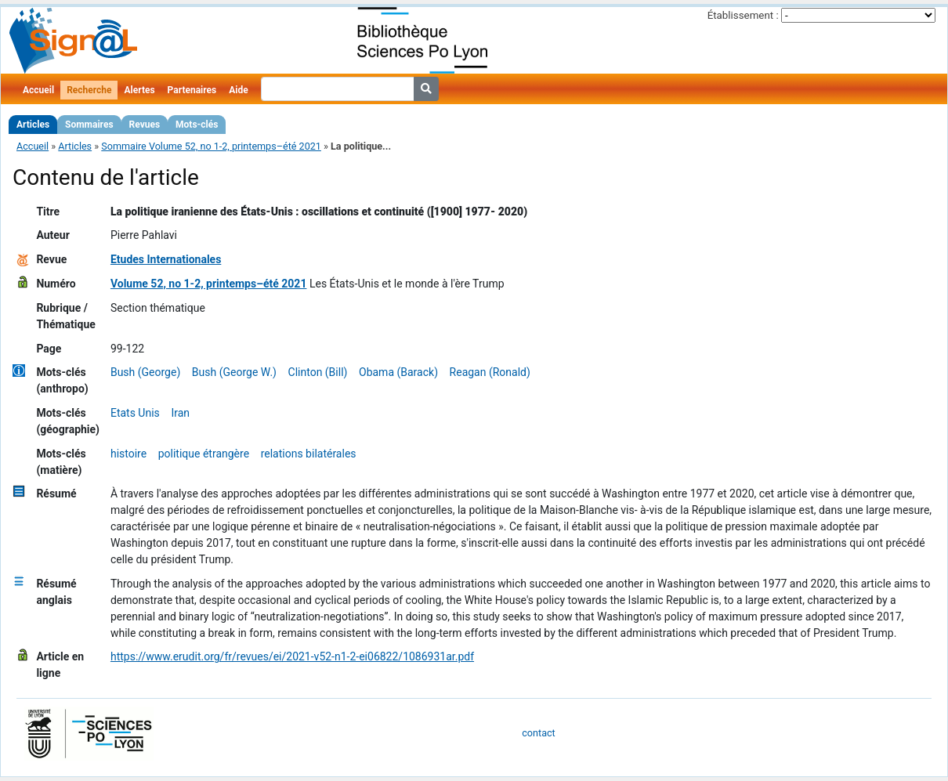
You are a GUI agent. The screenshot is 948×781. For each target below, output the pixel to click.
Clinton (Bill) (318, 372)
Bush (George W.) (234, 372)
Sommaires (89, 124)
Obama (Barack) (398, 372)
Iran (180, 413)
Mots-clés (196, 124)
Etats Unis (135, 413)
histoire (128, 453)
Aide (238, 90)
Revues (145, 124)
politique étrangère (203, 453)
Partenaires (192, 90)
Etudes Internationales (165, 259)
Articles (32, 124)
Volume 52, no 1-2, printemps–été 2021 (208, 283)
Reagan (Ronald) (490, 372)
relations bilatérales (308, 453)
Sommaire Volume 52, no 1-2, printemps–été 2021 (211, 146)
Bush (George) (145, 372)
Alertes (139, 90)
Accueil (38, 90)
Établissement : (743, 15)
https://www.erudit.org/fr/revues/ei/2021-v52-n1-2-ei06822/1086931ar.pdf (292, 656)
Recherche (89, 90)
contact (538, 733)
